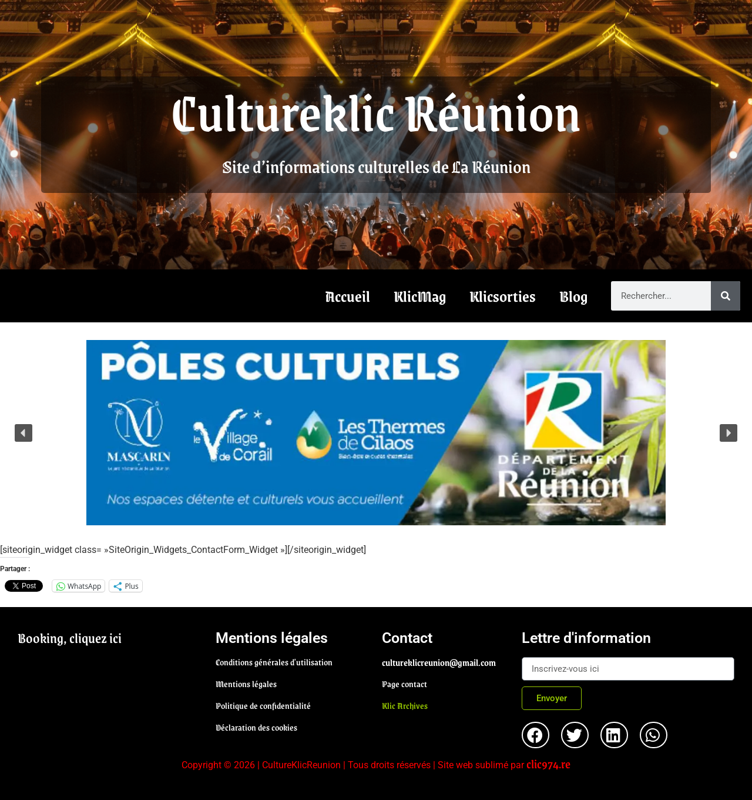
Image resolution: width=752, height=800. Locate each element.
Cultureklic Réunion (376, 110)
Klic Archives (405, 705)
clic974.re (548, 763)
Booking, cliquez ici (70, 637)
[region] (376, 432)
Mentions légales (246, 683)
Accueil (347, 296)
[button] (376, 432)
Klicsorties (502, 296)
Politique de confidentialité (263, 705)
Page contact (404, 683)
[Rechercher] (725, 296)
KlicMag (420, 296)
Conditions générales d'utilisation (274, 662)
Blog (573, 296)
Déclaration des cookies (256, 727)
